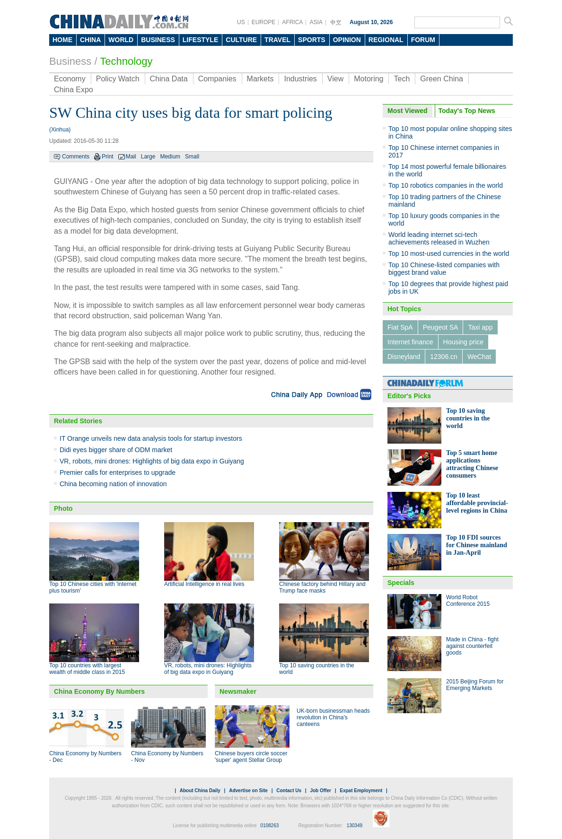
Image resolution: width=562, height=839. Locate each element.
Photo (63, 508)
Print (108, 156)
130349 (354, 825)
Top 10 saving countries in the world (468, 418)
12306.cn (443, 356)
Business (70, 61)
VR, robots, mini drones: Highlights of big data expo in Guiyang (152, 461)
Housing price (463, 342)
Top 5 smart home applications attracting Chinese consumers (472, 464)
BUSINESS (158, 40)
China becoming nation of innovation (113, 484)
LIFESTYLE (200, 40)
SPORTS (311, 40)
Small (192, 156)
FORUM (423, 40)
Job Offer (320, 790)
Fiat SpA (400, 327)
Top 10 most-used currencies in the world (448, 253)
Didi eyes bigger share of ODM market (116, 450)
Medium (170, 156)
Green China (441, 79)
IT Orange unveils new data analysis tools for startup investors (151, 438)
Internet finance (410, 342)
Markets (260, 79)
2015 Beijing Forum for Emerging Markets (474, 684)
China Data (169, 79)
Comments (75, 156)
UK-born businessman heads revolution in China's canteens (333, 717)
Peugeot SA (440, 327)
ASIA (315, 22)
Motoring (368, 79)
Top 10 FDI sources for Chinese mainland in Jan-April (476, 545)
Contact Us (288, 790)
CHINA (90, 40)
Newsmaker (238, 691)
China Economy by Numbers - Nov (167, 756)
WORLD (120, 40)
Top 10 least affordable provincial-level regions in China (477, 503)
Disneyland (403, 356)
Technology (126, 61)
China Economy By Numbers (99, 691)
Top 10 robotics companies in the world (445, 185)
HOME (62, 40)
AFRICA (292, 22)
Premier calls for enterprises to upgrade (118, 472)
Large (148, 156)
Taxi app (480, 327)
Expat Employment (361, 790)
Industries (300, 79)
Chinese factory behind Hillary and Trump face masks (322, 587)
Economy (70, 79)
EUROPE (264, 22)
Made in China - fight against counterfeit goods (472, 646)
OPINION (347, 40)
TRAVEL (277, 40)
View (335, 79)
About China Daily (200, 790)
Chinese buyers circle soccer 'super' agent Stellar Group (251, 756)
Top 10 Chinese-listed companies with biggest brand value (444, 268)
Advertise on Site (248, 790)
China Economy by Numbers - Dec (85, 756)
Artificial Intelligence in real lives (204, 584)
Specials (400, 582)
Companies (217, 79)
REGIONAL (386, 40)
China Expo (73, 90)
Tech (402, 79)
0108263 (269, 825)
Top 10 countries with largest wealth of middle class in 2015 (87, 668)
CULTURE (241, 40)
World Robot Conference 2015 (468, 600)
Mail (131, 156)
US (241, 22)
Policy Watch (118, 79)
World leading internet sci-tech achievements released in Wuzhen (439, 238)
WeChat (479, 356)
